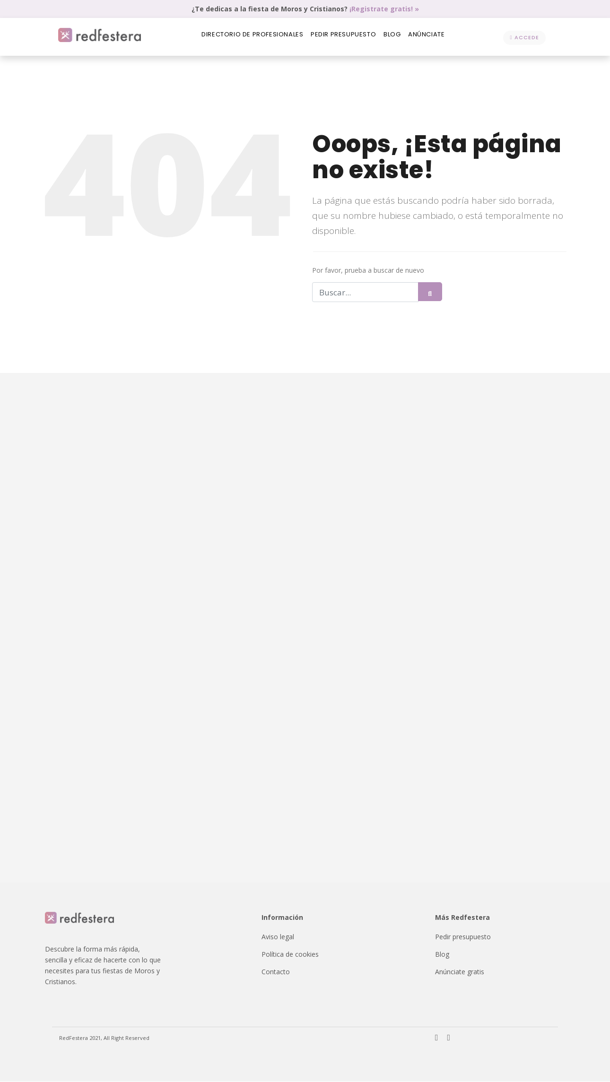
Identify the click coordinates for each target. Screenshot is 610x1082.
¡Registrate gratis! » (384, 8)
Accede (524, 37)
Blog (394, 37)
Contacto (275, 972)
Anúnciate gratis (459, 972)
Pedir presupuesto (342, 37)
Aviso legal (277, 937)
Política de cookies (290, 954)
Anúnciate (433, 37)
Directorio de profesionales (247, 37)
